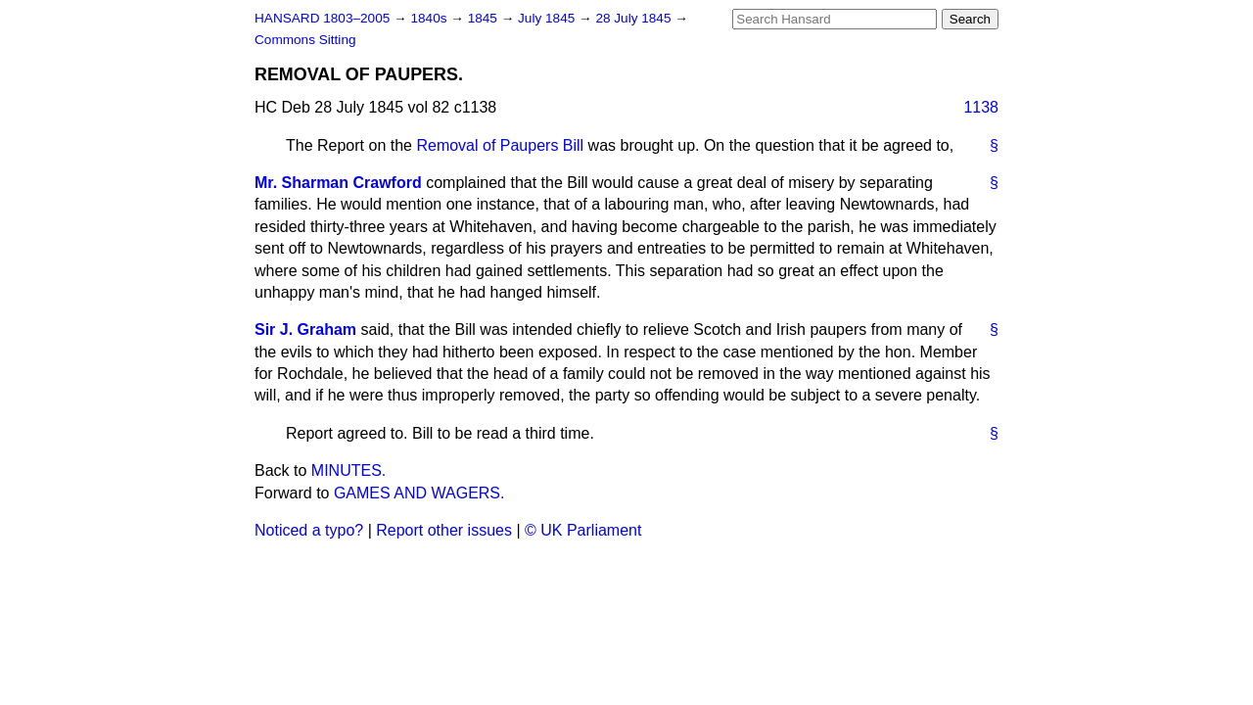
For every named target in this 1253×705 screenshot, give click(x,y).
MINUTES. (348, 470)
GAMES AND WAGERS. (419, 493)
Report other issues (444, 530)
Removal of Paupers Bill (499, 145)
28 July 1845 (634, 18)
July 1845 (548, 18)
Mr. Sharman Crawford (338, 182)
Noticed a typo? (309, 530)
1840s (430, 18)
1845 (484, 18)
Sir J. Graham (305, 329)
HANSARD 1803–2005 (322, 18)
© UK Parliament (583, 530)
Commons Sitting (305, 39)
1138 (980, 107)
